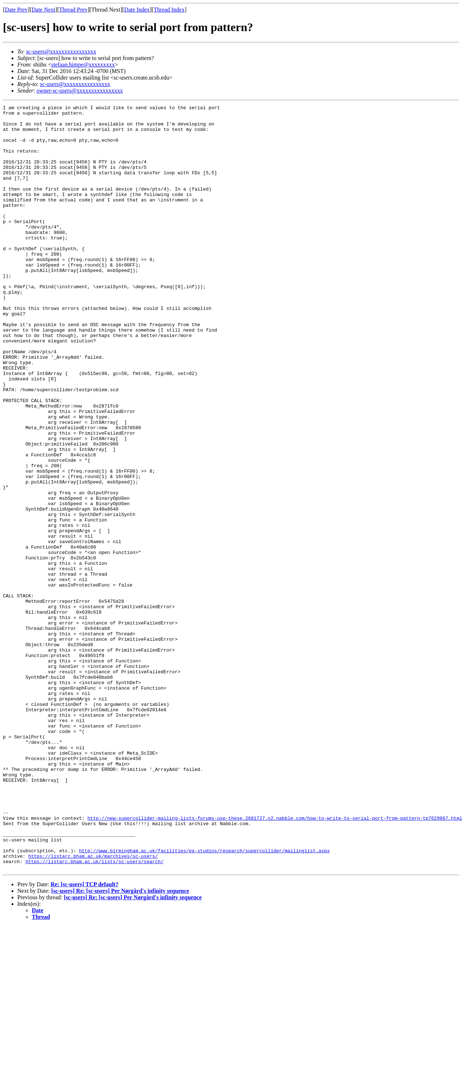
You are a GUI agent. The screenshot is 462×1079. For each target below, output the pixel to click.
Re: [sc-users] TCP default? (84, 1037)
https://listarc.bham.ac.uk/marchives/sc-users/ (93, 1006)
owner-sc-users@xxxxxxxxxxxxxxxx (79, 91)
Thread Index (169, 10)
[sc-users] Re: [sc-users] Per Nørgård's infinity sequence (120, 1044)
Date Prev (16, 10)
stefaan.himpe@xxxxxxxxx (83, 64)
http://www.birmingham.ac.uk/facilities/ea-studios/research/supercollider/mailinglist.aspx (204, 1000)
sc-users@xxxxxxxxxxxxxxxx (61, 51)
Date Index (137, 10)
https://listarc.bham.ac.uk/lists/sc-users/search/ (94, 1013)
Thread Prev (73, 10)
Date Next (43, 10)
